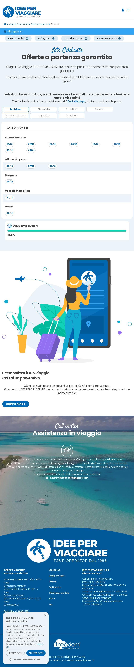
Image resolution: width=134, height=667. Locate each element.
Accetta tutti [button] (36, 653)
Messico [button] (100, 109)
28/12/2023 (46, 38)
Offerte (52, 551)
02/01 (31, 150)
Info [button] (51, 568)
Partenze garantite (39, 24)
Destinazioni (55, 557)
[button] (26, 659)
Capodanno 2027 (76, 38)
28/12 (117, 144)
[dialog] (26, 638)
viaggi (11, 24)
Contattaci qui (76, 101)
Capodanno (22, 24)
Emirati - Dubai (18, 38)
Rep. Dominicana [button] (15, 115)
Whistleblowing (66, 649)
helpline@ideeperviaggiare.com (69, 477)
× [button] (45, 615)
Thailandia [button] (44, 109)
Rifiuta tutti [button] (15, 653)
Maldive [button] (15, 109)
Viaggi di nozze (56, 545)
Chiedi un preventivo (59, 562)
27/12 (95, 144)
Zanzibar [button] (72, 115)
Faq (50, 574)
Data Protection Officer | (66, 646)
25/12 (53, 144)
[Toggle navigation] (128, 10)
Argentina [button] (44, 115)
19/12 (9, 144)
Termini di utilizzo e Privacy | (66, 643)
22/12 (31, 144)
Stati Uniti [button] (71, 109)
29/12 (10, 150)
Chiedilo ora (15, 404)
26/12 (74, 144)
